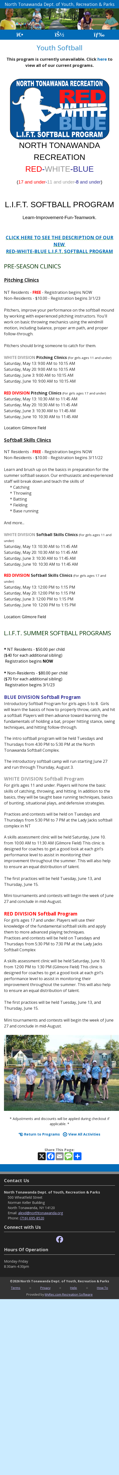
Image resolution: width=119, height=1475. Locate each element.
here (102, 59)
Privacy (45, 1288)
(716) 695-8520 (32, 1218)
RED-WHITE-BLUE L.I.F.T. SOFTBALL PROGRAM (59, 251)
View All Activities (81, 1134)
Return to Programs (39, 1134)
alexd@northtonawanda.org (40, 1213)
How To (102, 1288)
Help (73, 1288)
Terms (15, 1288)
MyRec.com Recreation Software (69, 1294)
